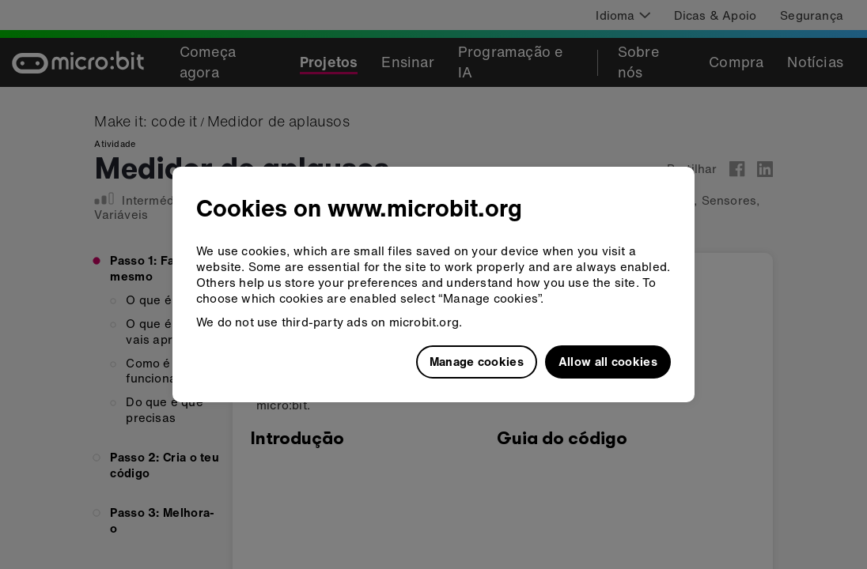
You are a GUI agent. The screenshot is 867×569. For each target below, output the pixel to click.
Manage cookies (477, 361)
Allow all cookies (607, 361)
